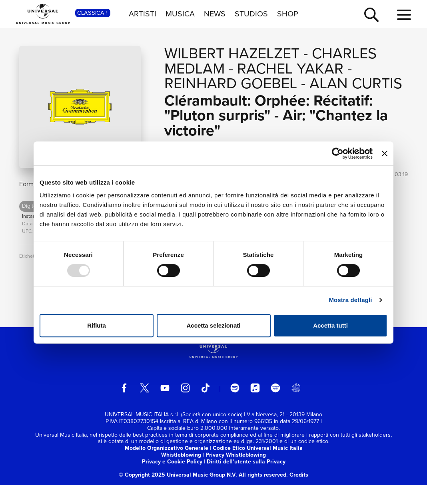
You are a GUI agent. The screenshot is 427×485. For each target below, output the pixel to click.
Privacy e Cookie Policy (172, 461)
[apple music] (255, 388)
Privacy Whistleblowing (236, 455)
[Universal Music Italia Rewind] (296, 388)
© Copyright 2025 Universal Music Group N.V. (178, 475)
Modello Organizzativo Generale (166, 448)
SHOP (287, 14)
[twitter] (145, 388)
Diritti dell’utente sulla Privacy (246, 461)
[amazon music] (275, 388)
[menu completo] (404, 15)
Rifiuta (96, 325)
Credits (298, 475)
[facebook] (124, 388)
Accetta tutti (330, 325)
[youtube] (165, 388)
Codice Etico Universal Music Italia (258, 448)
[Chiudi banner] (384, 153)
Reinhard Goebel (230, 83)
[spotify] (235, 388)
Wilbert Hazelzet (231, 53)
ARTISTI (142, 14)
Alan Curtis (355, 83)
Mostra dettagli (350, 299)
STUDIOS (251, 14)
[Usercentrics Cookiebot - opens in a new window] (338, 153)
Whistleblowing (181, 455)
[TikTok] (206, 388)
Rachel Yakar (290, 69)
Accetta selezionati (213, 325)
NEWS (214, 14)
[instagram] (186, 388)
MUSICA (180, 14)
